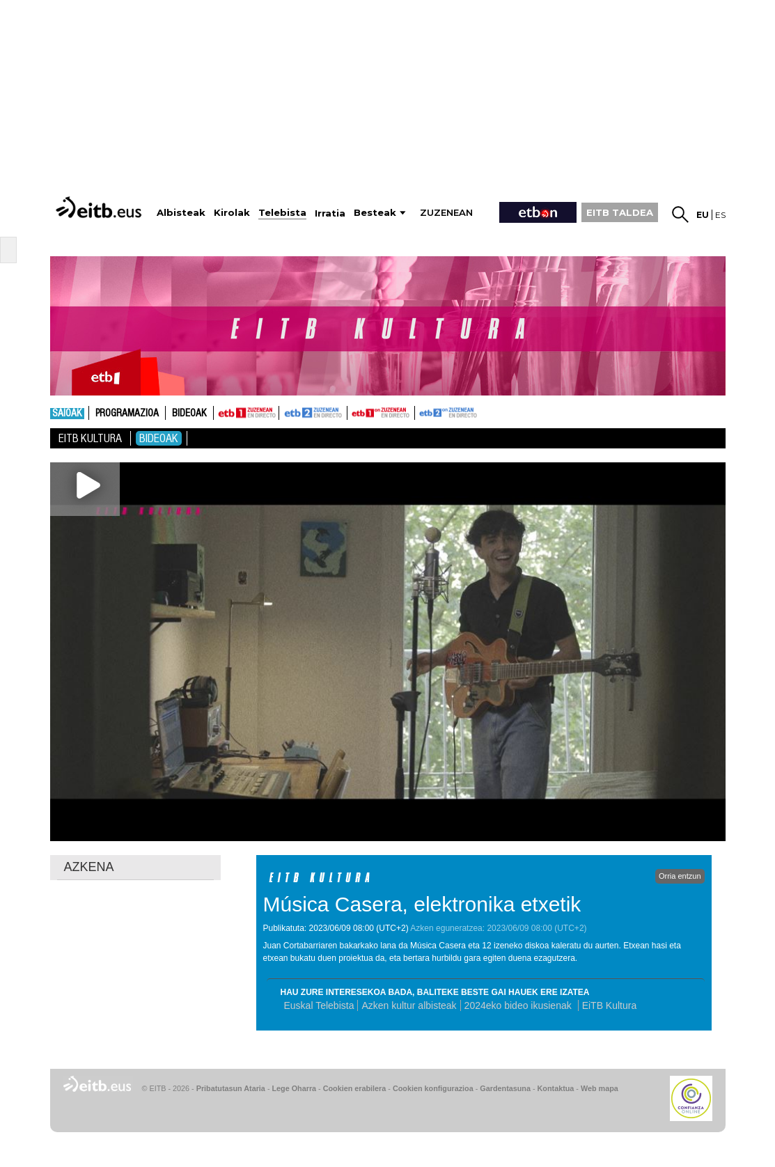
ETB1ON (354, 411)
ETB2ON (421, 411)
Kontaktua (556, 1088)
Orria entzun (680, 876)
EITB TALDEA (619, 212)
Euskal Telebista (319, 1005)
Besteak (375, 212)
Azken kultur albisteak (408, 1005)
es (720, 215)
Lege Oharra (294, 1088)
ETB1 (246, 413)
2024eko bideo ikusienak (519, 1005)
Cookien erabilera (354, 1088)
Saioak (67, 413)
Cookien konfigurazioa (433, 1088)
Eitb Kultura (90, 438)
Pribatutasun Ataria (230, 1088)
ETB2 (313, 413)
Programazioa (127, 413)
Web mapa (599, 1088)
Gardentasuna (505, 1088)
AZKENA (89, 867)
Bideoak (189, 413)
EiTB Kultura (609, 1005)
